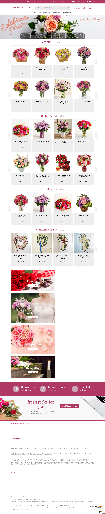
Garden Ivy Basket (84, 215)
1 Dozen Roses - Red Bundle (63, 176)
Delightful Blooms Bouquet (84, 68)
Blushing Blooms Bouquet (84, 176)
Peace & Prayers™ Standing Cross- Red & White (63, 257)
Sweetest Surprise (42, 101)
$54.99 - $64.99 (84, 181)
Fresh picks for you (41, 352)
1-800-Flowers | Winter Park (20, 7)
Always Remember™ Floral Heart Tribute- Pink (21, 257)
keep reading (16, 383)
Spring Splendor (21, 101)
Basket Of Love (21, 68)
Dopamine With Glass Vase (84, 142)
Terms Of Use (65, 512)
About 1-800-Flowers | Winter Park (20, 368)
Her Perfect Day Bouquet (21, 216)
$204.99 (63, 261)
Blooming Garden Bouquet (42, 68)
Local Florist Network (82, 512)
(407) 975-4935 (16, 1)
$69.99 (84, 74)
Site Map (91, 512)
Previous (9, 61)
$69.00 (21, 221)
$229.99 (21, 261)
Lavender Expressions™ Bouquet (63, 142)
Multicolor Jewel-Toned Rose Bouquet (42, 176)
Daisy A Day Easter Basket (63, 68)
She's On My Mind (21, 175)
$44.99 (21, 74)
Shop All (57, 42)
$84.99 (63, 107)
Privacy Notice (73, 512)
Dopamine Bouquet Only (21, 142)
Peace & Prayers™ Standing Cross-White (84, 256)
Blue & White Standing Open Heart (42, 256)
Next (96, 61)
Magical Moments (84, 101)
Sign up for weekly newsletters (69, 351)
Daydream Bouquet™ (42, 141)
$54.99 (21, 107)
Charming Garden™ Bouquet (63, 102)
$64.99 (21, 148)
